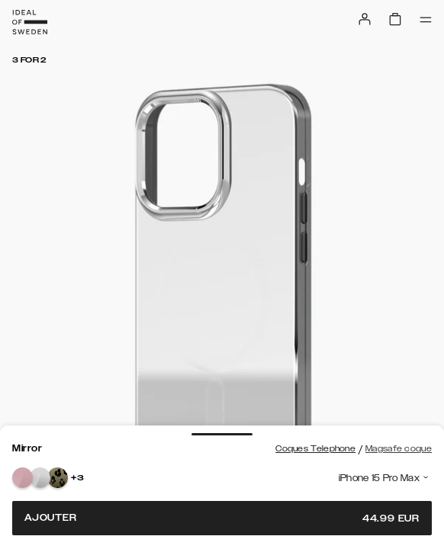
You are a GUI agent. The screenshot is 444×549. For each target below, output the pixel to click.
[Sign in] (364, 19)
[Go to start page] (29, 22)
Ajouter (222, 518)
